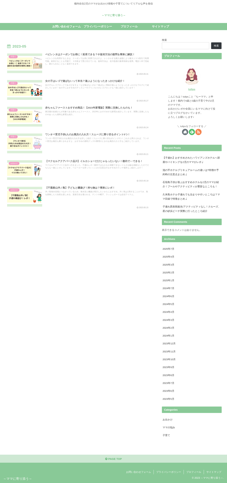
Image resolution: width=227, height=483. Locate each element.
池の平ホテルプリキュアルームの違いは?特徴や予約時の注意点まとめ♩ (191, 172)
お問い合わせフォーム (138, 472)
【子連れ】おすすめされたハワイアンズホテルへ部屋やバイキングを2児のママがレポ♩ (191, 159)
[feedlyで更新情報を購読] (192, 132)
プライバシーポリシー (168, 472)
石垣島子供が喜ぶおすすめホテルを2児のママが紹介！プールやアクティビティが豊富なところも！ (191, 184)
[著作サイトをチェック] (185, 132)
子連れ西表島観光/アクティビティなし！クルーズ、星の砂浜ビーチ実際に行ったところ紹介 (192, 208)
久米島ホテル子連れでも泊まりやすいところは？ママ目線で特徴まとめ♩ (191, 196)
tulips (191, 89)
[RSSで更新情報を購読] (198, 132)
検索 (164, 40)
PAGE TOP (113, 458)
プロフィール (193, 472)
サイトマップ (213, 472)
